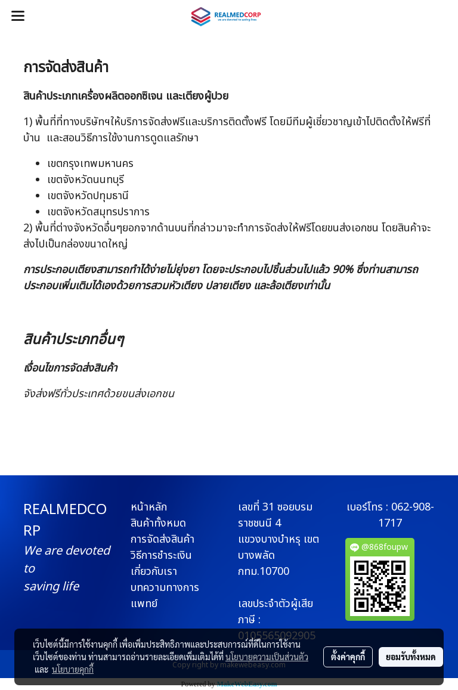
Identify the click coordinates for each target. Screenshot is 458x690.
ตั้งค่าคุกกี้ (348, 656)
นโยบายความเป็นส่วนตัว (266, 656)
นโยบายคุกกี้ (73, 669)
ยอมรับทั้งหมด (411, 656)
